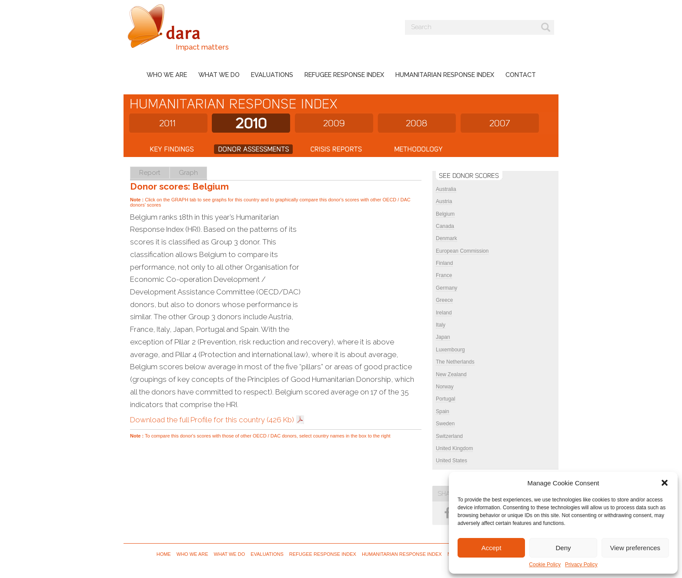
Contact (520, 74)
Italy (440, 325)
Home (164, 554)
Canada (445, 226)
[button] (664, 482)
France (444, 275)
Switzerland (449, 436)
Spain (442, 411)
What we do (219, 74)
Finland (444, 263)
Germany (446, 288)
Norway (445, 387)
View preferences (635, 547)
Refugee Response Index (344, 74)
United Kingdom (454, 448)
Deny (563, 547)
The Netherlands (455, 362)
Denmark (446, 238)
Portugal (445, 399)
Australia (446, 189)
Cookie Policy (545, 564)
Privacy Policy (581, 564)
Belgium (445, 214)
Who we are (167, 74)
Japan (443, 337)
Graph (188, 172)
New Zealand (451, 374)
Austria (444, 201)
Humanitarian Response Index (444, 74)
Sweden (445, 424)
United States (451, 461)
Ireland (444, 313)
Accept (491, 547)
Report (149, 172)
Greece (444, 300)
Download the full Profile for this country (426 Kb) (212, 419)
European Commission (462, 251)
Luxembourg (450, 350)
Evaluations (272, 74)
